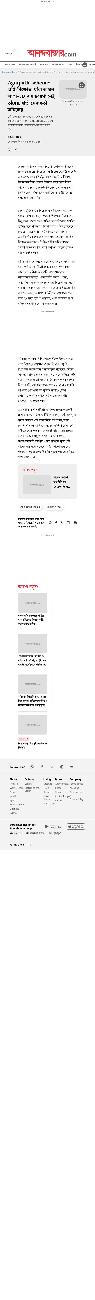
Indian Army (54, 506)
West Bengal (16, 787)
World (13, 796)
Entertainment (17, 804)
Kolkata (14, 783)
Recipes (47, 792)
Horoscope (49, 803)
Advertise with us (77, 793)
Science (14, 812)
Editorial (29, 783)
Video (58, 792)
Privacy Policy (76, 799)
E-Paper (9, 53)
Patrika (58, 800)
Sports (13, 800)
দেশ (70, 64)
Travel (46, 787)
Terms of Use (76, 783)
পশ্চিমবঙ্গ (58, 65)
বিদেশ (79, 64)
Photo (58, 787)
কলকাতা (43, 64)
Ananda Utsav (62, 783)
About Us (74, 787)
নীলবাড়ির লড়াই (27, 64)
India (14, 72)
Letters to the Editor (32, 789)
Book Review (47, 798)
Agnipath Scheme (30, 506)
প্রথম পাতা (10, 64)
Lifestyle (47, 783)
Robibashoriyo (62, 796)
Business (14, 808)
